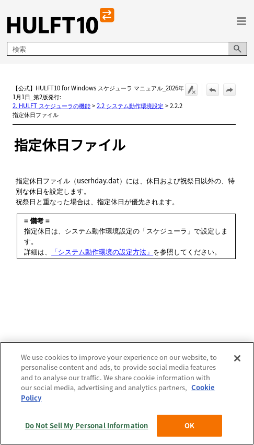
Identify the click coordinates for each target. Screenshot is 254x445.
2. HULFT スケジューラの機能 (51, 105)
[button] (237, 49)
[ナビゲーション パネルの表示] (241, 20)
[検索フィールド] (127, 49)
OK (189, 425)
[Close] (237, 358)
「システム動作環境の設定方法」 (102, 251)
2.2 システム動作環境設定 (130, 105)
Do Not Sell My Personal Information (86, 425)
